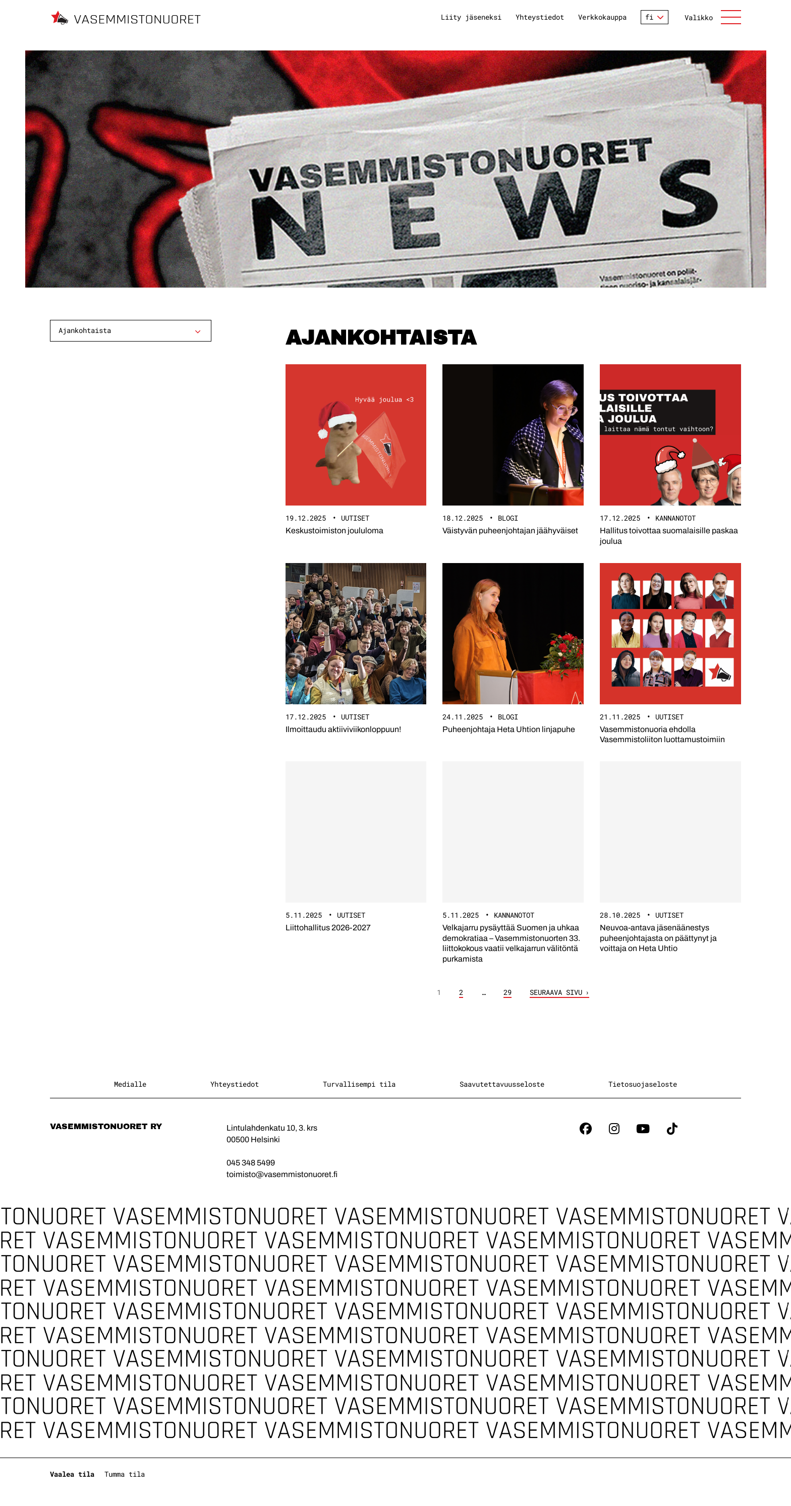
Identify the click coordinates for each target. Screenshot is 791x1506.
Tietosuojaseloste (642, 1084)
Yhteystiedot (540, 17)
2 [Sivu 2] (461, 993)
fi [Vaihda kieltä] (649, 17)
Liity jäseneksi (471, 17)
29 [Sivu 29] (507, 993)
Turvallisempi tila (359, 1084)
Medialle (130, 1084)
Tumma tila (124, 1474)
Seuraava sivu (556, 993)
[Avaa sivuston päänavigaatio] (713, 17)
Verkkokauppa (602, 17)
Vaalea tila (72, 1474)
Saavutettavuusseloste (502, 1084)
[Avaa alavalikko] (198, 331)
